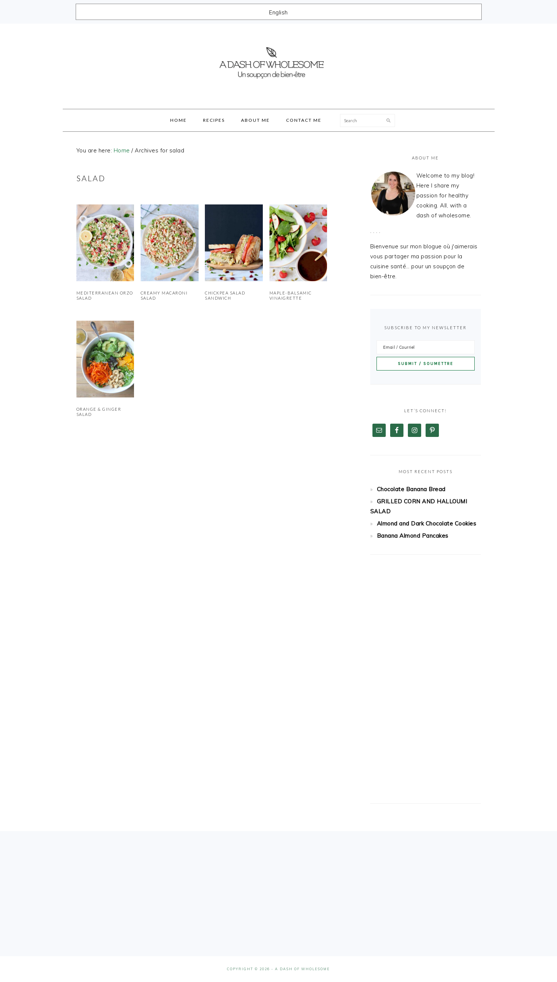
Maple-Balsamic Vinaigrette (290, 295)
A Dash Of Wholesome (279, 64)
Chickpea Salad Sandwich (225, 295)
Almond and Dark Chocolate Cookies (427, 523)
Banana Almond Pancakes (412, 535)
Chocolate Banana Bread (411, 489)
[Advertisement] (425, 679)
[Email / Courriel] (426, 347)
